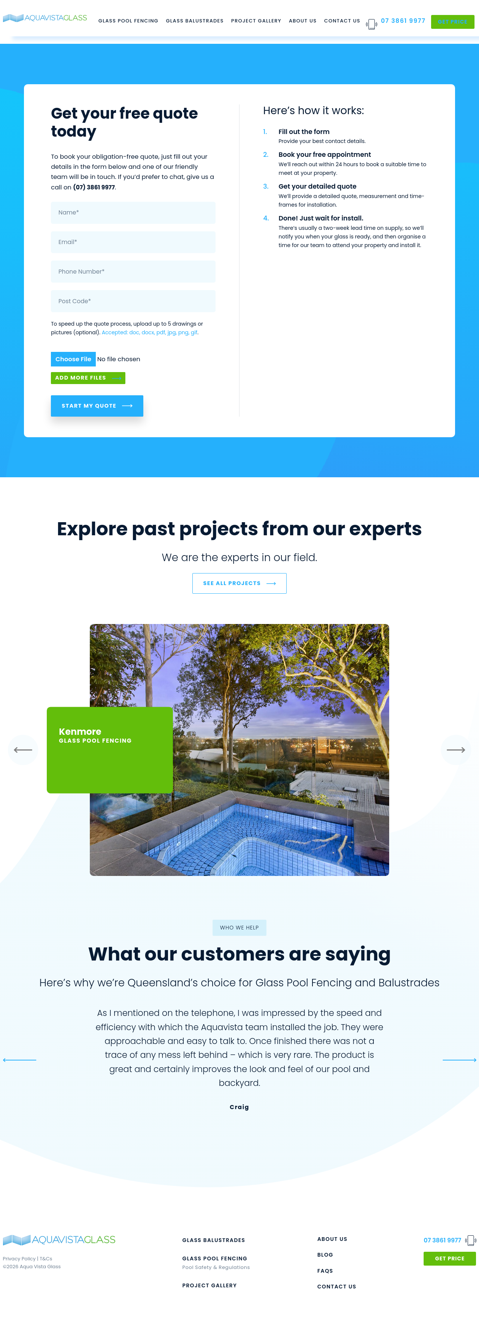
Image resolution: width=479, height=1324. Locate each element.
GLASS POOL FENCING (214, 1260)
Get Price (452, 21)
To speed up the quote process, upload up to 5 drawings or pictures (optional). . (127, 328)
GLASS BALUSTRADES (213, 1242)
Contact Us (342, 20)
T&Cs (46, 1260)
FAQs (325, 1272)
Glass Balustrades (194, 20)
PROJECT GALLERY (209, 1287)
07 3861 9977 (403, 20)
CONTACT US (337, 1288)
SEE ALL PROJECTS (231, 584)
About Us (303, 20)
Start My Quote (89, 406)
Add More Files (80, 378)
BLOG (325, 1257)
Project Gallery (256, 20)
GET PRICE (450, 1260)
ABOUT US (332, 1241)
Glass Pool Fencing (128, 20)
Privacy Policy (19, 1260)
